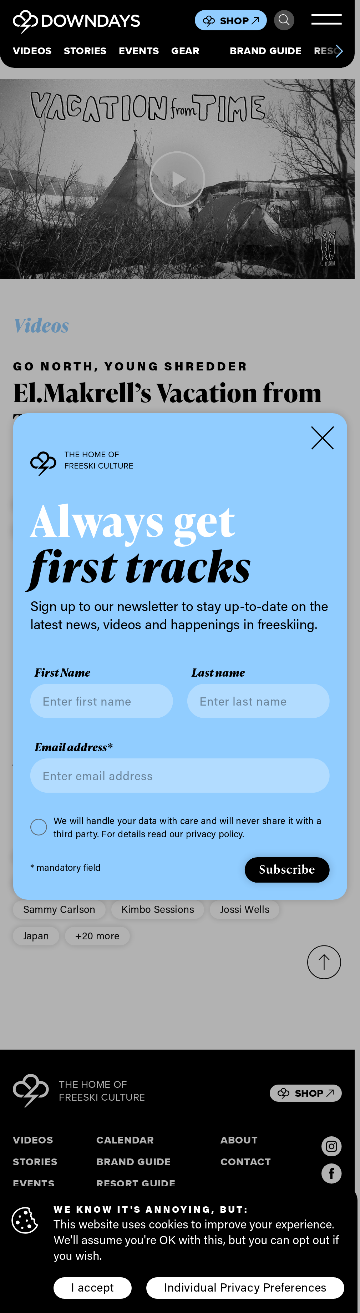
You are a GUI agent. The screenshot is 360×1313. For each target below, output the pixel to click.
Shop (239, 20)
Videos (32, 50)
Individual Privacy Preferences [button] (245, 1287)
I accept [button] (92, 1287)
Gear (185, 50)
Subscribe (287, 868)
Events (139, 50)
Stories (85, 50)
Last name (218, 672)
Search (284, 20)
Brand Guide (265, 50)
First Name (62, 672)
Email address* (74, 747)
